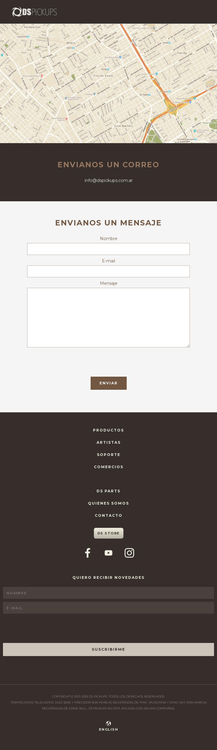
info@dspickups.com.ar (109, 180)
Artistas (109, 442)
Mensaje (108, 283)
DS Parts (108, 491)
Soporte (108, 454)
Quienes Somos (108, 503)
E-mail (108, 261)
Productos (108, 430)
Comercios (108, 467)
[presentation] (72, 362)
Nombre (108, 238)
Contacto (109, 515)
